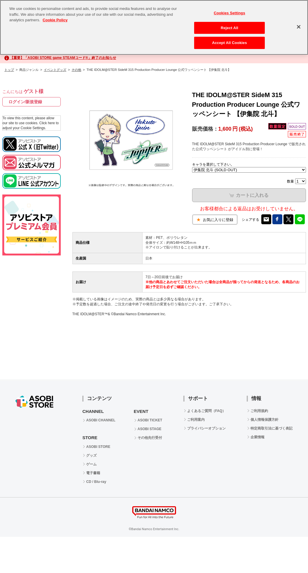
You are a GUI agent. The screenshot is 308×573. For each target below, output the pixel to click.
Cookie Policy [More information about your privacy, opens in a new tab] (55, 20)
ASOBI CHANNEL (100, 420)
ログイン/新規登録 (25, 101)
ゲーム (91, 464)
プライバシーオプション (206, 428)
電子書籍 (93, 473)
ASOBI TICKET (150, 420)
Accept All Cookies (229, 43)
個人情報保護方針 (264, 420)
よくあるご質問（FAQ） (206, 411)
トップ (9, 69)
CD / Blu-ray (96, 482)
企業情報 (257, 437)
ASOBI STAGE (149, 429)
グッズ (91, 455)
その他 (76, 69)
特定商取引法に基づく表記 (271, 428)
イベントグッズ (55, 69)
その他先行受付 (150, 438)
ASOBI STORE (98, 447)
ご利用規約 (259, 411)
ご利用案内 (196, 420)
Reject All (229, 28)
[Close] (298, 26)
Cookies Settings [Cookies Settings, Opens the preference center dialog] (229, 13)
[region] (154, 27)
